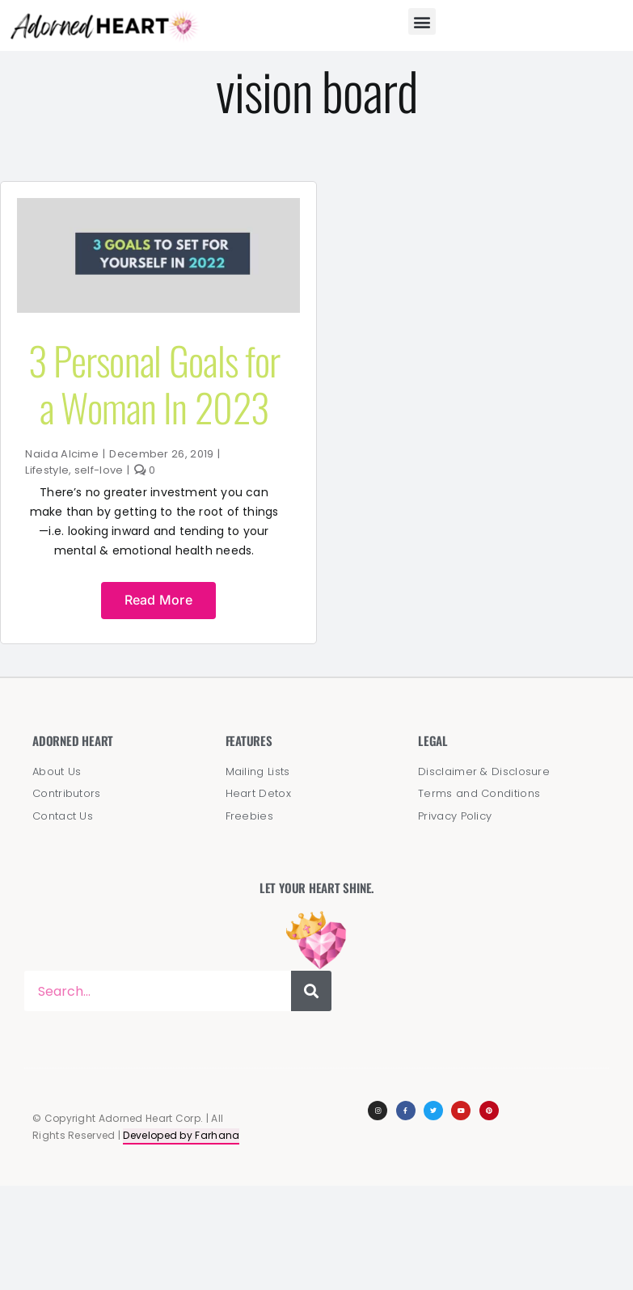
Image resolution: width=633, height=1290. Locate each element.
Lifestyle (47, 470)
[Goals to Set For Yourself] (158, 206)
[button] (421, 21)
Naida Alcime (62, 454)
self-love (99, 470)
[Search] (311, 991)
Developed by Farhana (181, 1135)
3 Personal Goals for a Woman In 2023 (154, 383)
